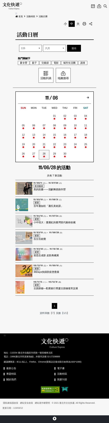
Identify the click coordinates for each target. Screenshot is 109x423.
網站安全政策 (26, 406)
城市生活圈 (69, 63)
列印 (84, 24)
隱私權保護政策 (10, 406)
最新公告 (11, 371)
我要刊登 (62, 382)
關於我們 (11, 382)
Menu (87, 6)
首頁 (19, 16)
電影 (56, 63)
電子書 (61, 371)
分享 (91, 24)
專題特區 (11, 376)
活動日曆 (43, 16)
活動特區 (31, 16)
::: (16, 13)
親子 (34, 63)
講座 (82, 63)
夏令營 (23, 63)
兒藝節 (45, 63)
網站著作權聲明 (42, 406)
